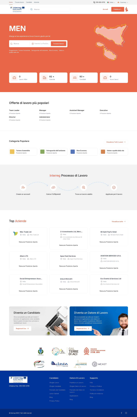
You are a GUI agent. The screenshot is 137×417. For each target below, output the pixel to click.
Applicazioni (74, 396)
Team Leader (14, 110)
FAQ (91, 383)
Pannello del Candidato (57, 390)
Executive (104, 110)
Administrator (44, 117)
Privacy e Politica (96, 386)
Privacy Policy (54, 401)
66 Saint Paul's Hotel (109, 232)
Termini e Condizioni (97, 390)
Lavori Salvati (54, 393)
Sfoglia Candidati (55, 386)
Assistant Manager (77, 110)
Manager (42, 110)
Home (11, 2)
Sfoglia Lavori (54, 383)
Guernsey (122, 2)
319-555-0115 (99, 2)
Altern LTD (24, 256)
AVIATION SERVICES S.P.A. (111, 256)
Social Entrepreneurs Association (31, 279)
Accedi (105, 9)
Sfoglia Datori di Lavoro (78, 386)
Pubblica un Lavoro (76, 383)
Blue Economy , (54, 50)
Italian (110, 2)
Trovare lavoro (19, 2)
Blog (51, 397)
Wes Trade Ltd (25, 232)
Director (12, 117)
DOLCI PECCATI (66, 279)
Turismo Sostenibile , (24, 50)
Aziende (36, 2)
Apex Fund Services (68, 256)
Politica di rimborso (96, 393)
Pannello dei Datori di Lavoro (77, 391)
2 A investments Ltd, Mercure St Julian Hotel (71, 232)
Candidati (29, 2)
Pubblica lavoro (119, 9)
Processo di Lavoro (74, 175)
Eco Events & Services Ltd (111, 279)
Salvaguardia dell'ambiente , (40, 50)
